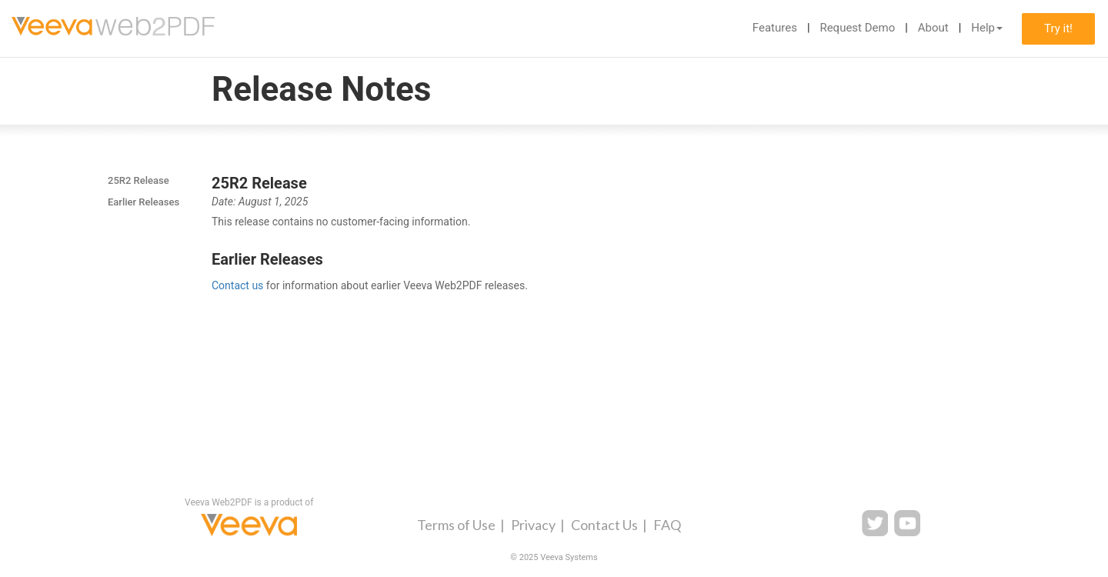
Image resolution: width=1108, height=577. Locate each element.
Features (775, 28)
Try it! (1058, 28)
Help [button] (987, 28)
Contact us (237, 285)
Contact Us (604, 524)
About (933, 28)
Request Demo (857, 28)
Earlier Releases (143, 202)
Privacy (533, 524)
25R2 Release (138, 180)
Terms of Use (456, 524)
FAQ (667, 524)
